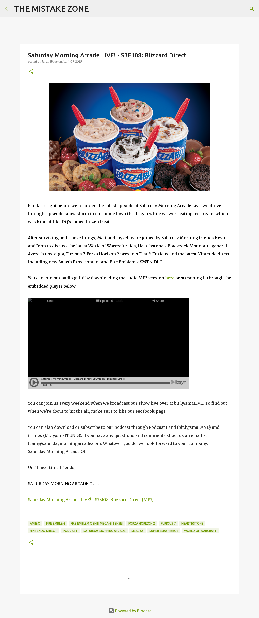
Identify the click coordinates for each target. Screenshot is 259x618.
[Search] (96, 9)
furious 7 (168, 523)
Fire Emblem (55, 523)
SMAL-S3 (137, 530)
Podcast (70, 530)
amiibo (35, 523)
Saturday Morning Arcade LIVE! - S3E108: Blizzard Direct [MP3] (91, 499)
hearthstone (192, 523)
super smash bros (163, 530)
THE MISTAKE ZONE (51, 8)
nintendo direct (43, 530)
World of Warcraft (200, 530)
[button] (31, 71)
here (169, 277)
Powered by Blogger (129, 611)
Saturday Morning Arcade (104, 530)
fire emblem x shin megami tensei (97, 523)
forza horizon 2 (141, 523)
